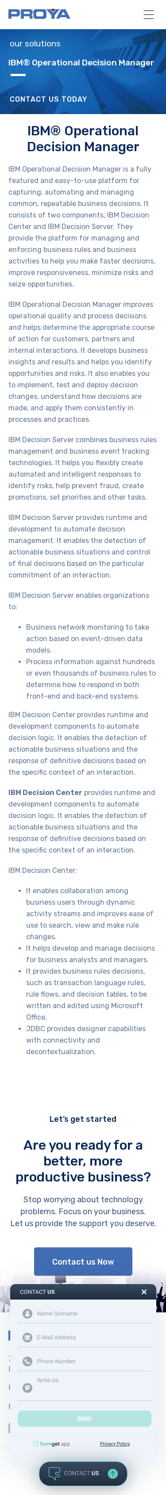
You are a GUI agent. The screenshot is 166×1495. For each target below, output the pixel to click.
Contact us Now (83, 1262)
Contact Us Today (48, 99)
